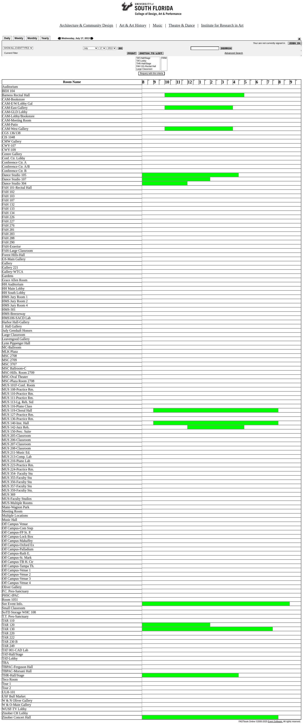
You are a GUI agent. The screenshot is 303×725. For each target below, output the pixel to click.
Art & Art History (132, 25)
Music (157, 25)
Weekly (19, 38)
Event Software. (275, 721)
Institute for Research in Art (222, 25)
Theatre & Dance (182, 25)
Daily (7, 38)
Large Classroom (148, 69)
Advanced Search (234, 53)
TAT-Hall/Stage (148, 58)
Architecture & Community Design (86, 25)
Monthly (32, 38)
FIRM (164, 58)
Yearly (45, 38)
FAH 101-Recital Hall (148, 66)
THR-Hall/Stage (148, 63)
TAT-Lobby (148, 61)
